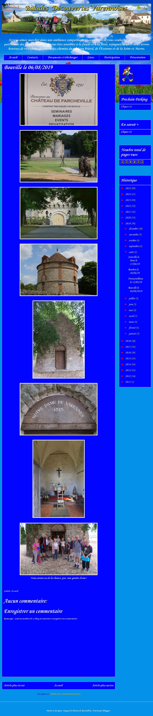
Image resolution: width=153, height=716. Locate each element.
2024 (128, 194)
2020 (128, 217)
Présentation (137, 57)
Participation (112, 57)
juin (131, 304)
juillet (132, 298)
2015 (128, 358)
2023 (128, 200)
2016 (128, 352)
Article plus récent (14, 685)
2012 (128, 376)
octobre (132, 240)
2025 (128, 188)
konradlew (86, 710)
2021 (128, 212)
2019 (128, 223)
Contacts (32, 57)
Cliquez (126, 131)
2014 (128, 364)
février (132, 327)
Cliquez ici (126, 106)
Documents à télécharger (62, 57)
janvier (132, 333)
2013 (128, 370)
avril (131, 316)
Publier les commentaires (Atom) (65, 694)
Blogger (106, 710)
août (131, 252)
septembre (134, 246)
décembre (133, 228)
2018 (128, 341)
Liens (90, 57)
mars (131, 322)
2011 (128, 382)
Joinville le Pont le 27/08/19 (134, 261)
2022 (128, 206)
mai (131, 310)
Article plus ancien (102, 685)
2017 (128, 347)
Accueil (13, 57)
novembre (134, 234)
